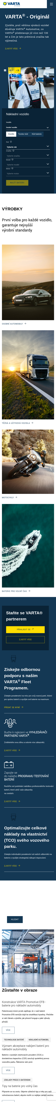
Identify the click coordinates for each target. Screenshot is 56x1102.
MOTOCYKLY (8, 497)
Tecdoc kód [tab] (23, 134)
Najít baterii (17, 182)
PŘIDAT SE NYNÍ (12, 707)
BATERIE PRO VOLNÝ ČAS (14, 591)
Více (8, 1030)
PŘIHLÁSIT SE (24, 629)
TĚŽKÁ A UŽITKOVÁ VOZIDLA (16, 423)
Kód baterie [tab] (36, 134)
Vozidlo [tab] (11, 134)
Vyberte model (13, 164)
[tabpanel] (28, 163)
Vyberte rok (12, 147)
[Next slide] (17, 70)
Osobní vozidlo (11, 127)
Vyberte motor (13, 173)
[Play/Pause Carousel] (5, 70)
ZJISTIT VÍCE (11, 48)
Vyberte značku (13, 156)
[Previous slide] (11, 70)
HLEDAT (15, 919)
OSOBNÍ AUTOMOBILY (12, 324)
